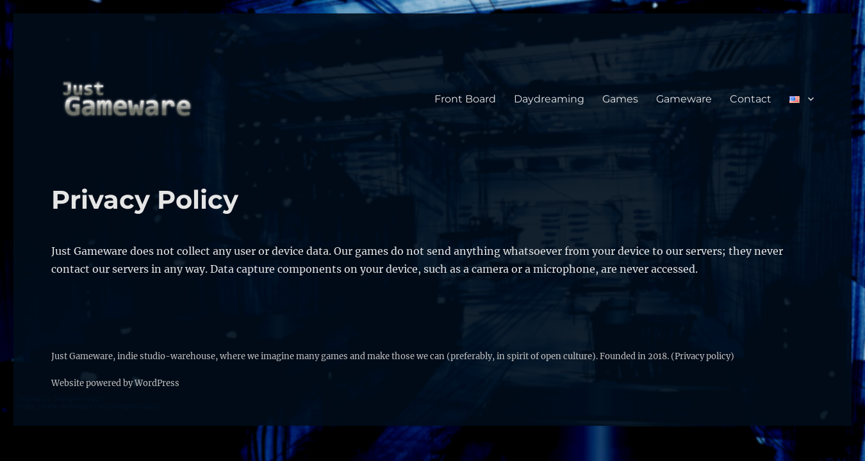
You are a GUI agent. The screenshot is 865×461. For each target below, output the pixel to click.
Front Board (465, 99)
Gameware (684, 99)
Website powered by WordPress (115, 383)
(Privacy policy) (702, 356)
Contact (750, 99)
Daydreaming (549, 99)
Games (620, 99)
